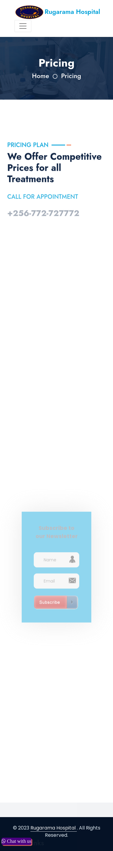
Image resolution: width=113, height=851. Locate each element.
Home (40, 76)
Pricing (71, 76)
